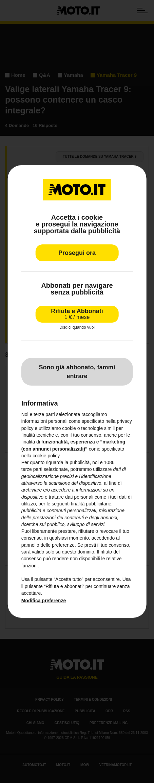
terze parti (31, 469)
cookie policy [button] (46, 455)
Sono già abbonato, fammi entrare (77, 371)
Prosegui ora (77, 252)
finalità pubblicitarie (91, 503)
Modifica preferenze (43, 600)
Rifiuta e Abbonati (77, 314)
